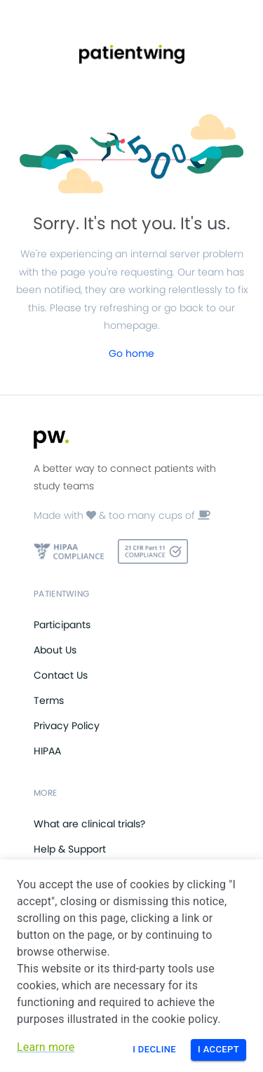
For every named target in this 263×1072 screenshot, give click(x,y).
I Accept (218, 1049)
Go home (131, 353)
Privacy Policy (67, 726)
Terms (49, 700)
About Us (55, 650)
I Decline (154, 1049)
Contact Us (61, 675)
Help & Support (70, 849)
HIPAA (47, 751)
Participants (62, 625)
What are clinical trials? (89, 824)
